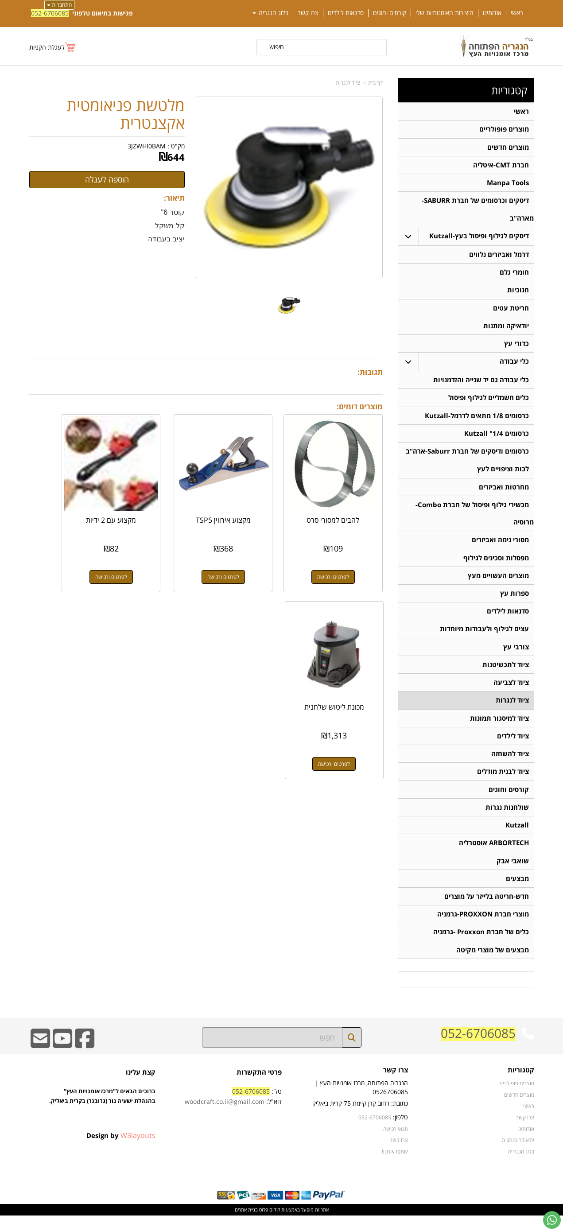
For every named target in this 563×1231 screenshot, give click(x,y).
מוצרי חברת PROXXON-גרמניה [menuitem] (483, 928)
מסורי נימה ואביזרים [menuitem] (500, 547)
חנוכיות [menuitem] (518, 293)
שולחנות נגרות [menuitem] (507, 819)
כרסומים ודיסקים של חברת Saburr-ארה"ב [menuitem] (467, 457)
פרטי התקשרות (259, 1087)
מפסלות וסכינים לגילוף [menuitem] (496, 565)
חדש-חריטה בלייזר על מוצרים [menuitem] (486, 910)
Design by (120, 1151)
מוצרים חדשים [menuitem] (508, 147)
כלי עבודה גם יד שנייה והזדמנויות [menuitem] (481, 384)
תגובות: (370, 372)
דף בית (375, 82)
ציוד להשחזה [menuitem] (510, 765)
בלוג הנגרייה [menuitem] (521, 1166)
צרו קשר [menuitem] (308, 13)
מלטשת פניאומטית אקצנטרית (125, 114)
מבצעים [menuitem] (517, 892)
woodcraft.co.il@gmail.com (224, 1117)
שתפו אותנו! (395, 1166)
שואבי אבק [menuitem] (513, 874)
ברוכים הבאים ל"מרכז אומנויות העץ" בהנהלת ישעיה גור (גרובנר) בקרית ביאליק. (102, 1122)
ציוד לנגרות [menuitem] (512, 710)
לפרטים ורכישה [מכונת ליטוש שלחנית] (68, 556)
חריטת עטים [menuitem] (511, 311)
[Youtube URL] (62, 1060)
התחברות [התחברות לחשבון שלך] (59, 4)
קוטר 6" (173, 212)
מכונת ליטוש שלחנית (68, 503)
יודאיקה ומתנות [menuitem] (506, 329)
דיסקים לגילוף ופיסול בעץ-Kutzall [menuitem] (479, 238)
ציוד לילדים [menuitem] (513, 747)
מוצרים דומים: (360, 406)
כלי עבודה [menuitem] (514, 365)
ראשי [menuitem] (517, 13)
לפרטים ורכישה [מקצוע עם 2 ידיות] (160, 556)
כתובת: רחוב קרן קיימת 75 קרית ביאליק (360, 1119)
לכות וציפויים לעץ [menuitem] (503, 475)
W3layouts (137, 1151)
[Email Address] (40, 1060)
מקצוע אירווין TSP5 (251, 499)
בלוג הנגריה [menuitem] (270, 13)
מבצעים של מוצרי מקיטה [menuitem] (492, 965)
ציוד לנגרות (348, 82)
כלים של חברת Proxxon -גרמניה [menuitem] (481, 946)
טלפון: (400, 1132)
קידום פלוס (269, 1225)
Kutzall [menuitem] (517, 838)
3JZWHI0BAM (147, 146)
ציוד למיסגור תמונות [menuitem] (499, 729)
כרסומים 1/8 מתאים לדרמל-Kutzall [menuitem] (477, 420)
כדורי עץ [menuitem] (516, 347)
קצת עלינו (140, 1087)
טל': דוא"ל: (233, 1112)
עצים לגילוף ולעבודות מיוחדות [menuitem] (484, 638)
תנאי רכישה (395, 1144)
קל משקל (169, 225)
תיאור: (174, 198)
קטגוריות (509, 90)
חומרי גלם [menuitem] (514, 275)
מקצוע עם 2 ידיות (160, 499)
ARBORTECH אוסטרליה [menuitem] (494, 856)
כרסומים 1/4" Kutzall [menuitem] (496, 438)
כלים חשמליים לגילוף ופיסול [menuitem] (488, 402)
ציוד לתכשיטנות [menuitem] (505, 674)
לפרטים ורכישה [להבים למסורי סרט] (343, 556)
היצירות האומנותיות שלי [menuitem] (444, 13)
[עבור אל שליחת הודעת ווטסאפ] (552, 1220)
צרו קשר (395, 1086)
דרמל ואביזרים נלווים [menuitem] (499, 256)
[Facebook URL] (84, 1060)
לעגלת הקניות (47, 47)
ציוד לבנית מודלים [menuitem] (503, 783)
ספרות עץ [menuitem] (514, 601)
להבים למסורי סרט (343, 499)
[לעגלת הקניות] (52, 47)
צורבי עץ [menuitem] (516, 656)
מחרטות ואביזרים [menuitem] (504, 493)
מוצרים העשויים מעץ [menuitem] (498, 583)
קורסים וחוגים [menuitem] (389, 13)
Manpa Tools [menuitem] (508, 184)
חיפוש (276, 47)
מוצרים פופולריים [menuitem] (504, 129)
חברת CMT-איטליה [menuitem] (501, 166)
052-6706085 (50, 13)
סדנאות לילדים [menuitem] (346, 13)
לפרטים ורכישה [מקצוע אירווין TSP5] (252, 556)
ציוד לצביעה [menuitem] (511, 692)
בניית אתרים (246, 1225)
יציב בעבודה (166, 239)
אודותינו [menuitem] (492, 13)
